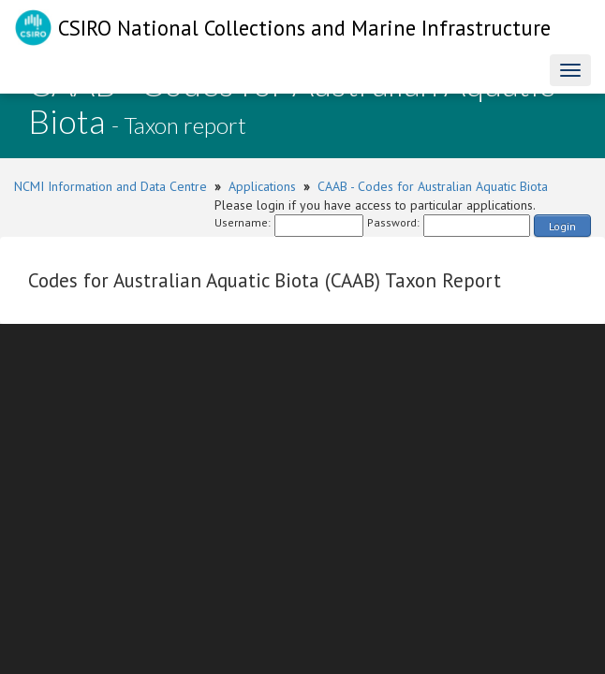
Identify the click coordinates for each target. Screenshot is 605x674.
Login (562, 226)
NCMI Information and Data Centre (110, 186)
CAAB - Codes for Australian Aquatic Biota (432, 186)
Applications (262, 186)
